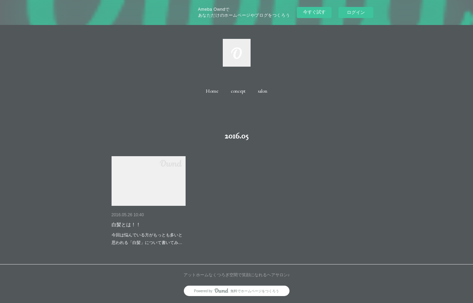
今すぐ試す (314, 12)
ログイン (356, 12)
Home (212, 91)
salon (262, 91)
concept (238, 91)
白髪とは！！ (126, 224)
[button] (212, 91)
